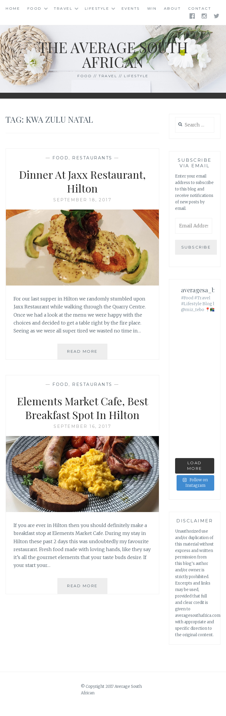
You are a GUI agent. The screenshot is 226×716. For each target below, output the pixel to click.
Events (131, 8)
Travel (63, 8)
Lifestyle (97, 8)
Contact (199, 8)
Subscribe (196, 247)
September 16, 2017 (82, 426)
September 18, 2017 (82, 199)
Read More (87, 353)
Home (13, 8)
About (172, 8)
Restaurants (92, 158)
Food (34, 8)
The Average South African (113, 54)
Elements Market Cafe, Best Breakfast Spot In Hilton (82, 408)
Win (152, 8)
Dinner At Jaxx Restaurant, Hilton (82, 181)
